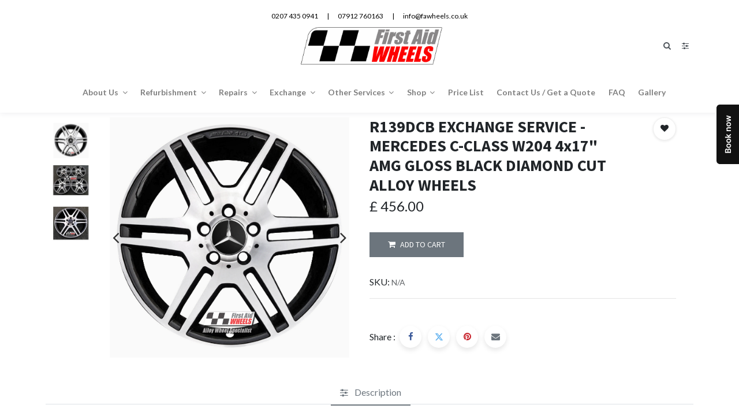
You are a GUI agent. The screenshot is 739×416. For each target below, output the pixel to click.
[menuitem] (466, 91)
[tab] (370, 393)
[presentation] (116, 237)
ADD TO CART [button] (416, 245)
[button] (664, 128)
